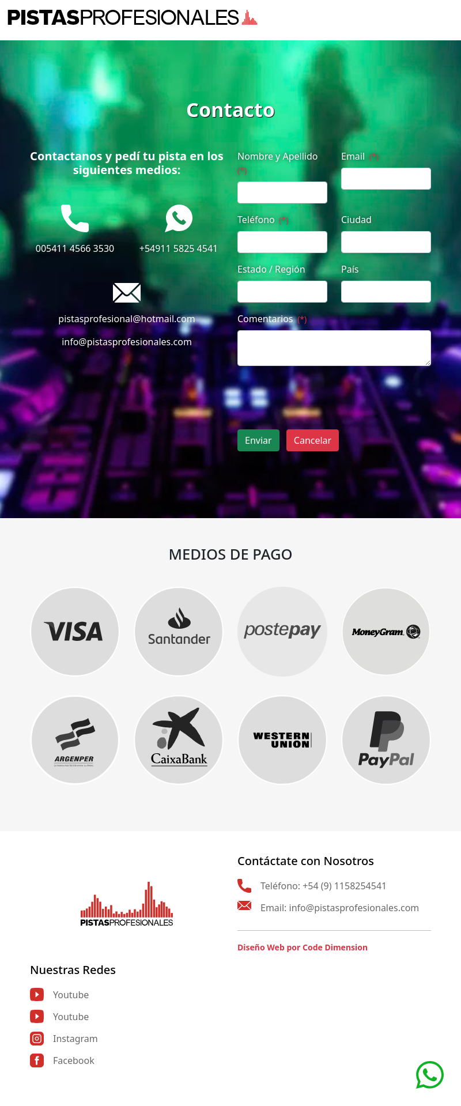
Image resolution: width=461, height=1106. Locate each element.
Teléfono (262, 219)
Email (360, 156)
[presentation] (325, 397)
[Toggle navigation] (446, 17)
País (349, 269)
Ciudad (356, 219)
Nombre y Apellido (277, 163)
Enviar (258, 440)
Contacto (230, 109)
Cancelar (312, 440)
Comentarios (272, 318)
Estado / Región (271, 269)
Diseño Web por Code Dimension (302, 947)
